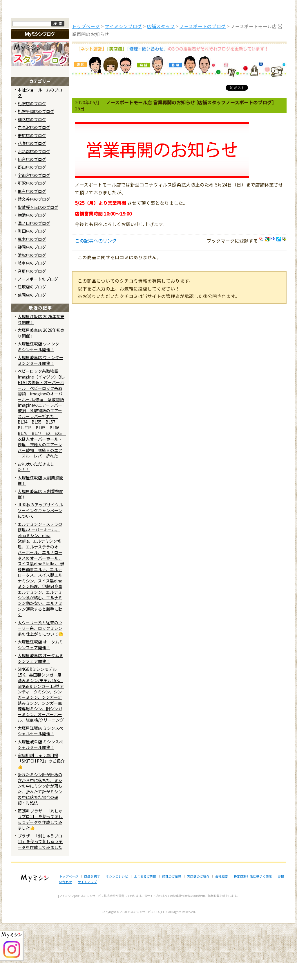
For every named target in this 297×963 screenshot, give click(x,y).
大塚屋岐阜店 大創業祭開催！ (40, 533)
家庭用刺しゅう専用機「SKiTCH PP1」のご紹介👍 (41, 800)
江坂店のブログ (32, 326)
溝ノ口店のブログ (34, 262)
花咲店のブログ (32, 183)
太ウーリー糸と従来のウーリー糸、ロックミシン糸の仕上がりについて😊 (40, 667)
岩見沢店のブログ (34, 167)
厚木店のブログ (32, 278)
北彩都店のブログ (34, 190)
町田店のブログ (32, 270)
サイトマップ (87, 921)
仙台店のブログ (32, 199)
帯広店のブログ (32, 174)
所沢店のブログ (32, 222)
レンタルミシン (225, 49)
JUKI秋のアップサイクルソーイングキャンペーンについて (40, 549)
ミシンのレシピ (117, 916)
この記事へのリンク (96, 280)
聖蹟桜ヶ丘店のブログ (38, 246)
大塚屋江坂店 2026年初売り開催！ (41, 358)
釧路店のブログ (32, 159)
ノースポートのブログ (38, 318)
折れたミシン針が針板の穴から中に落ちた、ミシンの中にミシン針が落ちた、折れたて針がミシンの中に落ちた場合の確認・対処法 (40, 828)
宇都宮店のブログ (34, 215)
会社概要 (221, 916)
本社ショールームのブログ (40, 131)
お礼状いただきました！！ (36, 506)
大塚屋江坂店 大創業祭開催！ (40, 519)
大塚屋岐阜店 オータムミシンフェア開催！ (40, 697)
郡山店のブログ (32, 206)
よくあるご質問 (149, 49)
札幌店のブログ (32, 143)
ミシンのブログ (111, 49)
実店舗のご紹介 (198, 916)
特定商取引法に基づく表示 (253, 916)
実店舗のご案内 (263, 49)
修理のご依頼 (187, 49)
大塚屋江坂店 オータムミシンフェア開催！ (40, 684)
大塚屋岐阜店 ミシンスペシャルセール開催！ (40, 783)
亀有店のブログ (32, 231)
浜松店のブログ (32, 294)
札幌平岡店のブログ (36, 151)
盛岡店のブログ (32, 334)
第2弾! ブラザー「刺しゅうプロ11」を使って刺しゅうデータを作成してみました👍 (40, 858)
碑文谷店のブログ (34, 238)
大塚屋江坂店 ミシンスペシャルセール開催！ (40, 770)
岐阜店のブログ (32, 302)
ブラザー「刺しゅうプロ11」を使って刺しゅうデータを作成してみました (40, 880)
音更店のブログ (32, 310)
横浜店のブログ (32, 254)
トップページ (34, 49)
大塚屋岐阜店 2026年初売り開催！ (41, 372)
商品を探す (72, 49)
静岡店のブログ (32, 286)
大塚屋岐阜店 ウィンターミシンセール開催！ (40, 399)
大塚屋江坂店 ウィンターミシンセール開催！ (40, 386)
